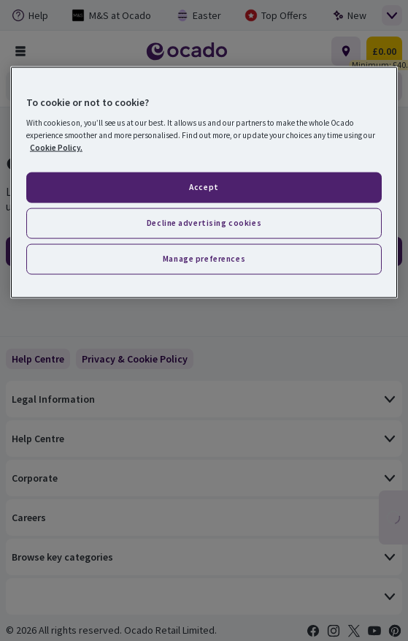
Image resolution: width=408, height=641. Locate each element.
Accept (203, 187)
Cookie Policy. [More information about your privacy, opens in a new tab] (56, 148)
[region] (204, 182)
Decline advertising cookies (204, 223)
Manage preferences (204, 259)
